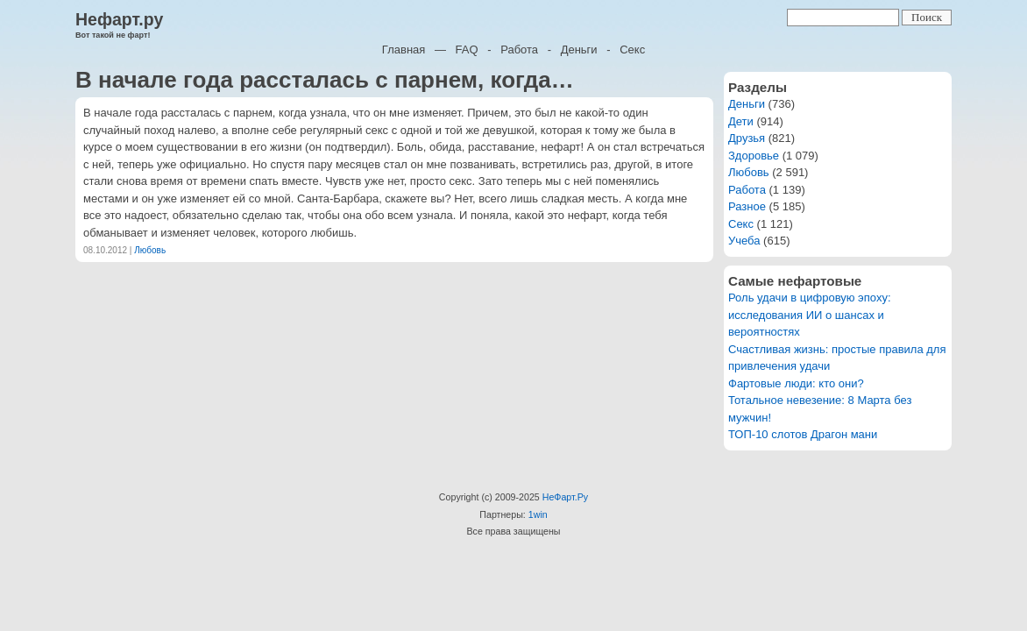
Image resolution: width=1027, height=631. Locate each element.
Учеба (744, 240)
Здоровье (753, 155)
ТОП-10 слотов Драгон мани (802, 434)
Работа (519, 49)
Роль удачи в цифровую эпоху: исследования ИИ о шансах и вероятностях (809, 314)
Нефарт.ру (119, 19)
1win (538, 514)
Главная (403, 49)
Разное (747, 206)
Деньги (579, 49)
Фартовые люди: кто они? (796, 383)
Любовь (150, 250)
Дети (741, 121)
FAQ (467, 49)
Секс (632, 49)
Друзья (746, 138)
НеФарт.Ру (565, 497)
